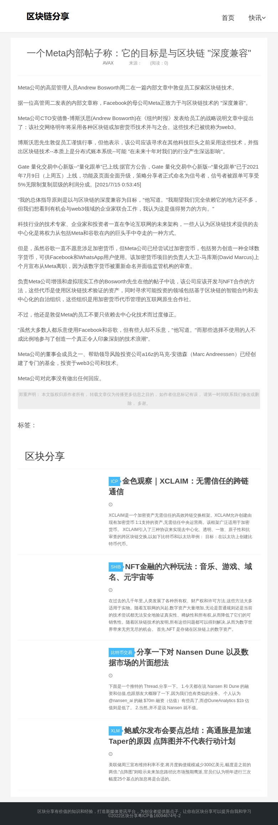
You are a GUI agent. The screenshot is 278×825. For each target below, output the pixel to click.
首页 (228, 17)
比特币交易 (122, 652)
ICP (115, 481)
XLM (116, 730)
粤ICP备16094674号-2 (159, 815)
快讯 (257, 17)
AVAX (108, 63)
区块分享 (49, 16)
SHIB (117, 566)
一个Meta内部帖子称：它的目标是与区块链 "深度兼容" (139, 53)
